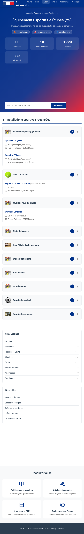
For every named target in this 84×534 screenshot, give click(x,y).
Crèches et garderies (14, 408)
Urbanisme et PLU (13, 418)
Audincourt (42, 373)
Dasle (42, 362)
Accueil (29, 13)
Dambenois (42, 378)
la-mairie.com (38, 528)
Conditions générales (55, 528)
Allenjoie (42, 357)
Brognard (42, 341)
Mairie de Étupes (12, 397)
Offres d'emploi (11, 413)
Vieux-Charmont (42, 367)
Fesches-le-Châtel (42, 352)
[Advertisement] (42, 82)
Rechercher (58, 105)
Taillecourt (42, 346)
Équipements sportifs (42, 13)
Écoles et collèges (13, 403)
